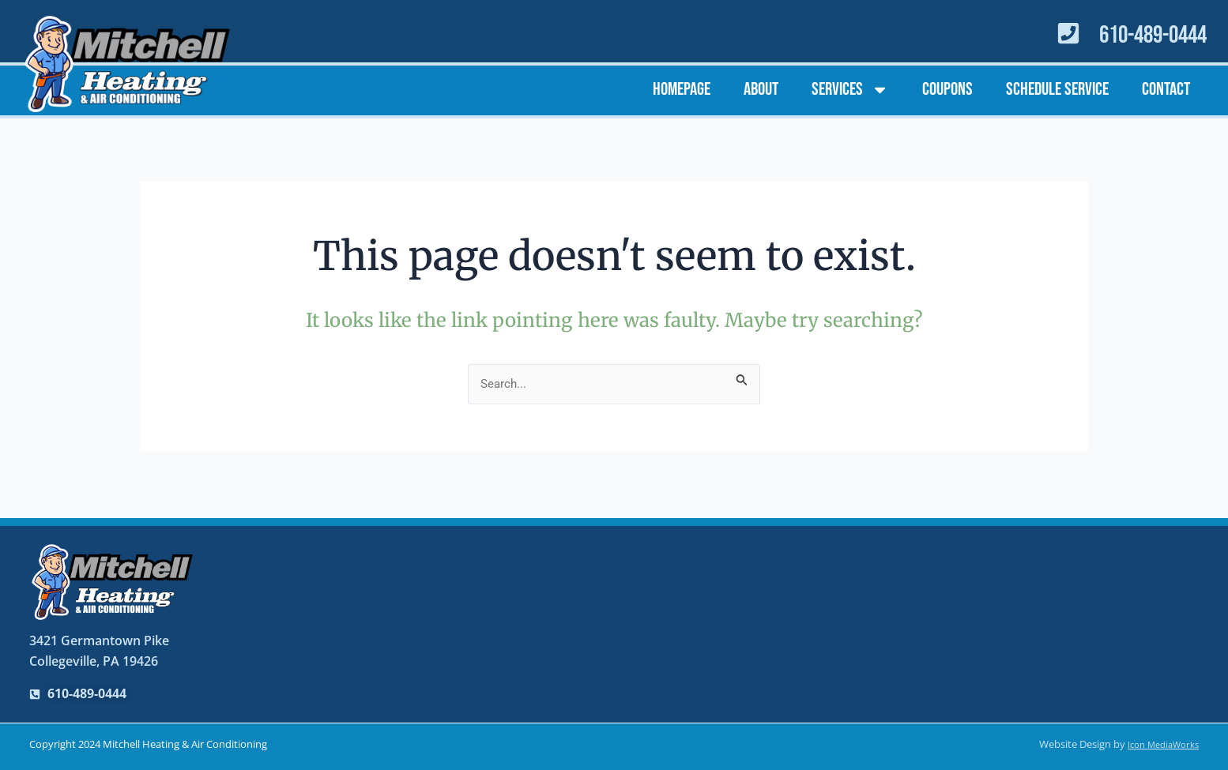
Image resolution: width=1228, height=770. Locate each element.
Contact (1166, 89)
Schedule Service (1057, 89)
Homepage (681, 89)
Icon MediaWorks (1158, 745)
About (761, 89)
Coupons (947, 89)
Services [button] (850, 90)
